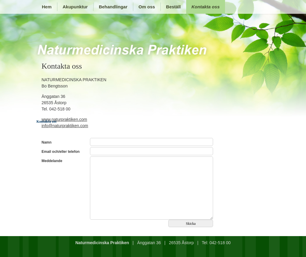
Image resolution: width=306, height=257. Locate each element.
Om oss (147, 6)
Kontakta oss (206, 6)
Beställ (173, 6)
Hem (47, 6)
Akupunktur (75, 6)
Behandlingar (113, 6)
